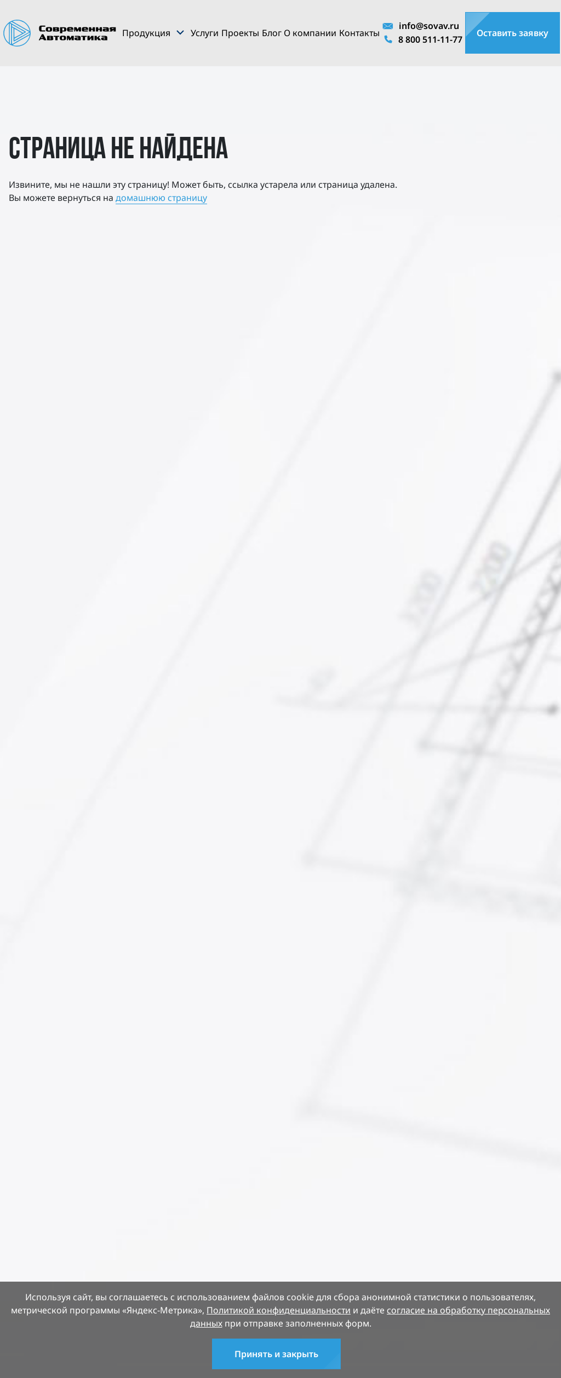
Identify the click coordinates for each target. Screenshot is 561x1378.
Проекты (240, 33)
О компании (310, 33)
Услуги (205, 33)
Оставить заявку (512, 33)
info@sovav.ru (420, 26)
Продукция (146, 33)
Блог (272, 33)
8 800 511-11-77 (422, 40)
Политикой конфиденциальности (279, 1310)
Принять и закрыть (276, 1354)
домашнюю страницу (161, 198)
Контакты (359, 33)
